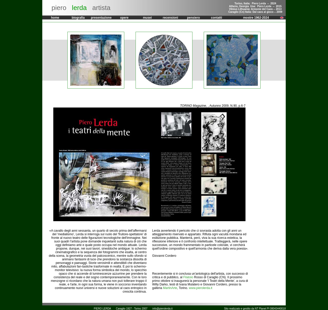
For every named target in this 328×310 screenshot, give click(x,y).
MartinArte (170, 288)
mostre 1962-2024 (256, 17)
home (55, 17)
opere (124, 17)
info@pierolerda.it (162, 308)
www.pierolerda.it (200, 288)
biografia (78, 17)
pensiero (193, 17)
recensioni (170, 17)
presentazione (101, 17)
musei (147, 17)
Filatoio (188, 277)
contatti (216, 17)
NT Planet (260, 308)
